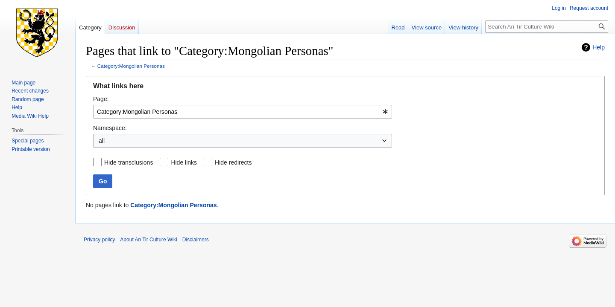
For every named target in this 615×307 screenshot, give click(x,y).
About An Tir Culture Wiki (148, 240)
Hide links (184, 162)
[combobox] (242, 112)
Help (598, 47)
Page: (101, 99)
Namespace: (110, 128)
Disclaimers (195, 240)
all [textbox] (102, 140)
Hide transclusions (128, 162)
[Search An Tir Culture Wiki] (546, 26)
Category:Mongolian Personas (131, 66)
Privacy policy (99, 240)
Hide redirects (233, 162)
